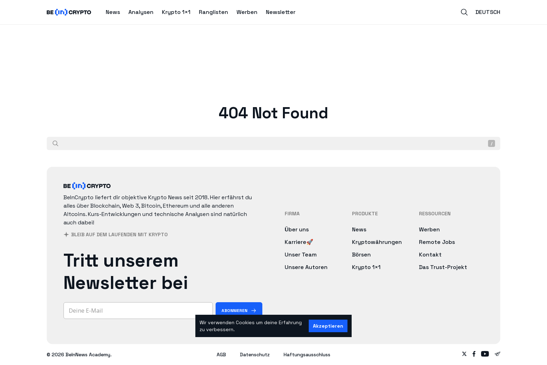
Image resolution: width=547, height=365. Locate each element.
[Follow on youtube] (485, 354)
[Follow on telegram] (497, 354)
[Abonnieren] (239, 310)
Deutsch (487, 12)
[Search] (464, 12)
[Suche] (55, 143)
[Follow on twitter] (464, 354)
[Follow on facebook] (474, 354)
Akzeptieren (328, 326)
